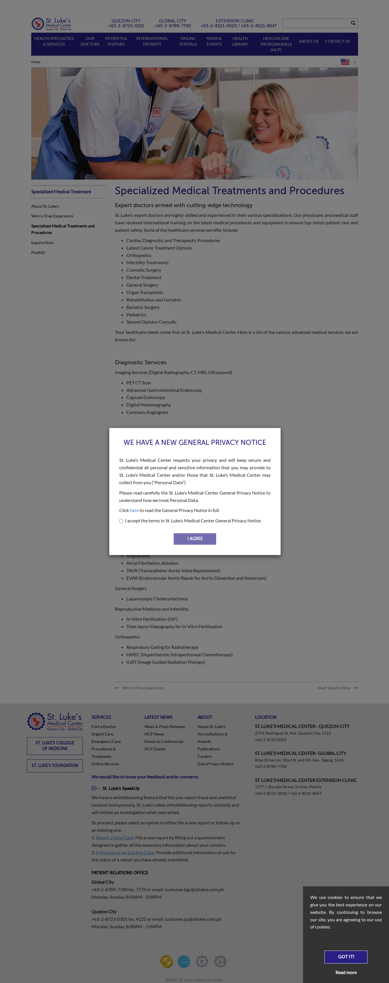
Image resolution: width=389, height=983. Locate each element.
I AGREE (195, 539)
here (134, 510)
